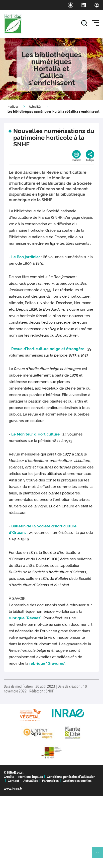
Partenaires (50, 781)
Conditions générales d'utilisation (71, 777)
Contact (13, 781)
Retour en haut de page (99, 854)
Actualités (35, 106)
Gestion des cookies (77, 781)
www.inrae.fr (13, 789)
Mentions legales (30, 777)
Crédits (9, 777)
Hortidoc (13, 106)
